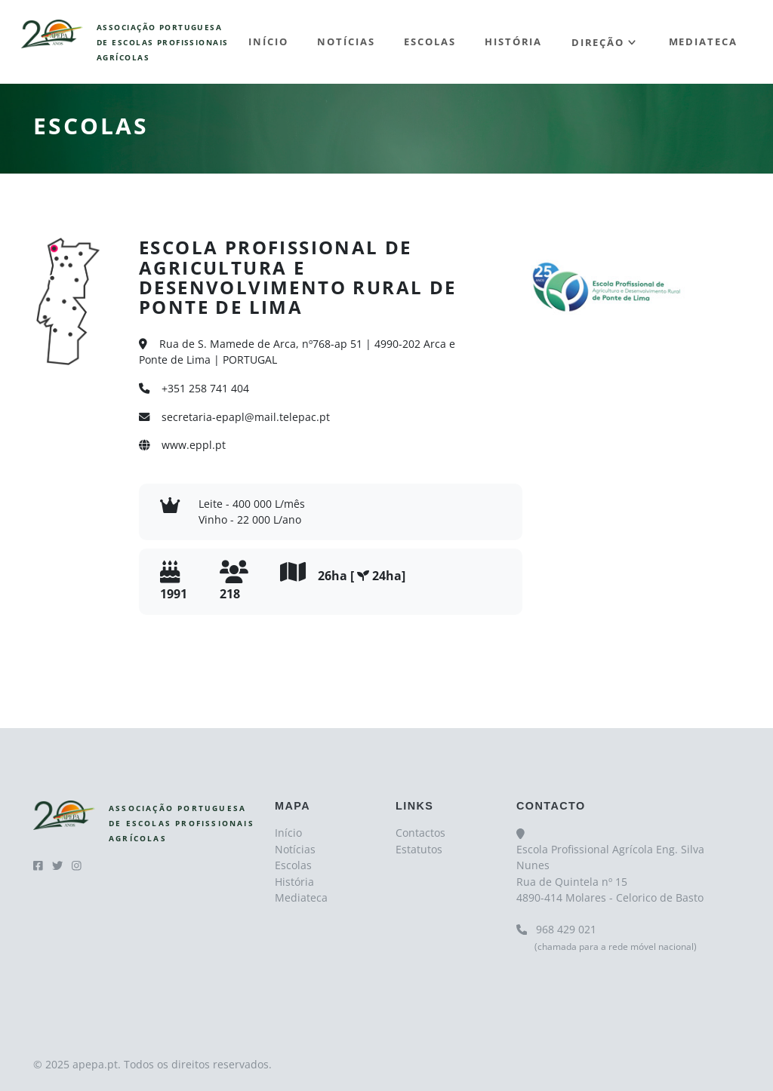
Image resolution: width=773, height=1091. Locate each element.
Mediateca (703, 41)
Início (268, 41)
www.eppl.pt (182, 445)
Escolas (429, 41)
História (513, 41)
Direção (597, 41)
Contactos (420, 832)
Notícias (345, 41)
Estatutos (419, 849)
